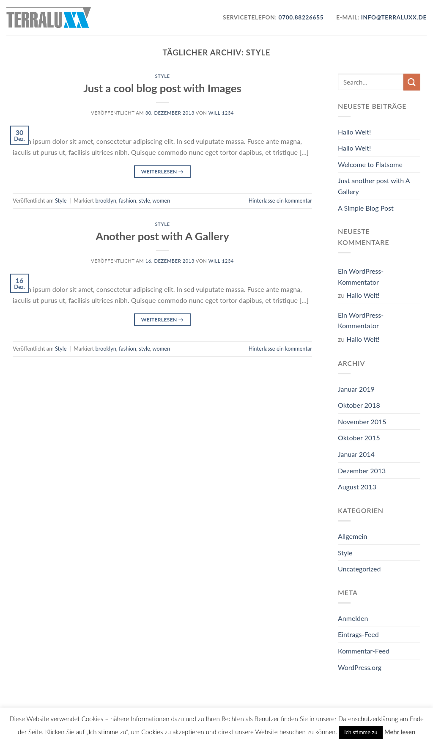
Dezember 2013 (362, 471)
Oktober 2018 (359, 405)
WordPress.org (359, 667)
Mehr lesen (399, 732)
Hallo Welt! (354, 132)
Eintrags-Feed (358, 634)
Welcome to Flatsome (370, 164)
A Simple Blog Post (366, 208)
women (161, 200)
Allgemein (352, 536)
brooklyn (105, 200)
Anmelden (353, 618)
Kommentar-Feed (363, 651)
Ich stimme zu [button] (361, 732)
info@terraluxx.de (394, 17)
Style (162, 76)
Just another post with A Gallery (374, 185)
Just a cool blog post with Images (162, 88)
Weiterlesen (162, 171)
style (144, 200)
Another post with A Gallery (162, 236)
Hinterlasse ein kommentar (280, 200)
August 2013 (357, 487)
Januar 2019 (356, 389)
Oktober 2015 (359, 438)
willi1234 (221, 112)
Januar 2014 (356, 454)
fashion (127, 200)
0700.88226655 (300, 17)
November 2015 (362, 421)
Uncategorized (359, 569)
